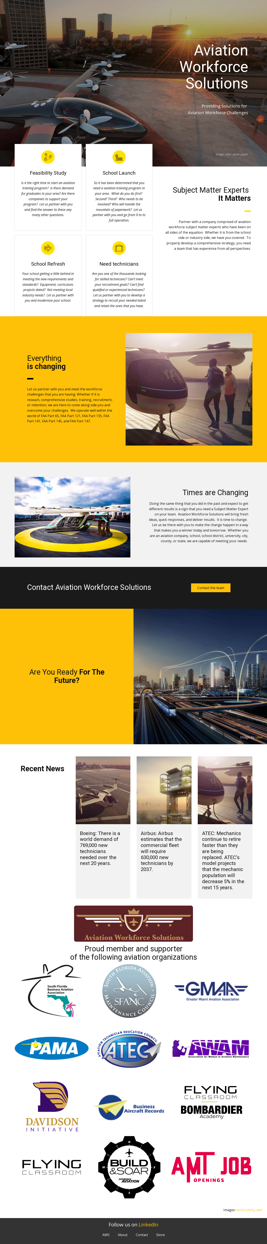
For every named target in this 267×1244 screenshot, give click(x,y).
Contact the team (210, 587)
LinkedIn (148, 1224)
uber (259, 737)
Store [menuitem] (160, 1234)
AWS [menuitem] (106, 1234)
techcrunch (245, 1210)
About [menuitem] (122, 1234)
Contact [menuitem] (142, 1234)
